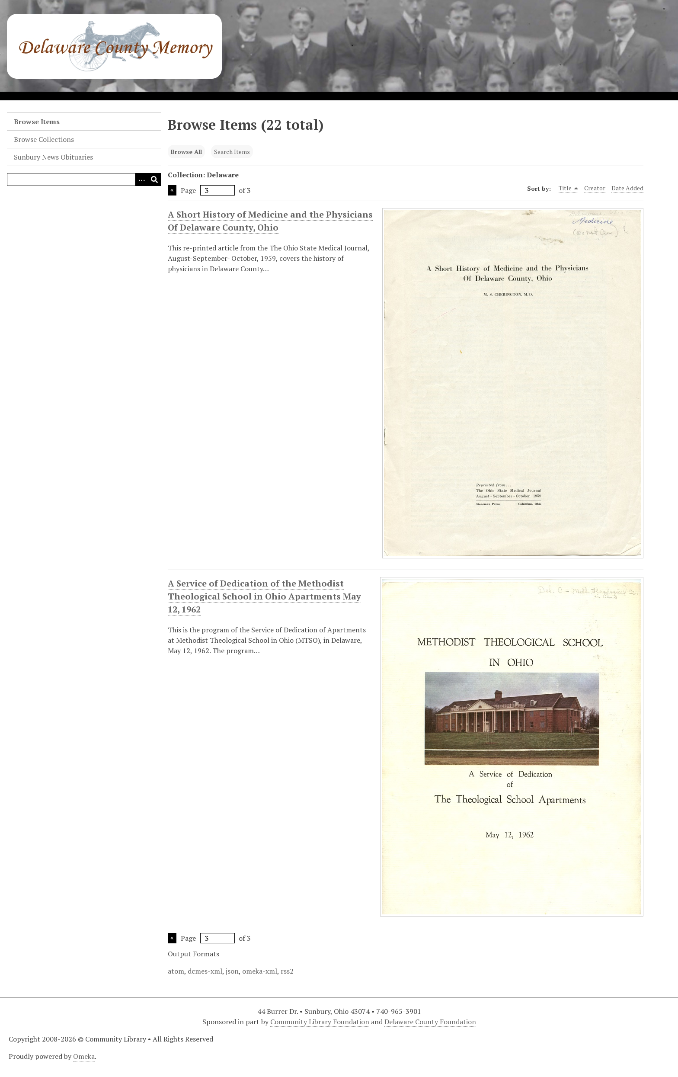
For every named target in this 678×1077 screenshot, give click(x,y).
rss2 (287, 971)
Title (569, 188)
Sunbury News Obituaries (53, 157)
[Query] (84, 179)
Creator (594, 188)
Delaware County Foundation (430, 1021)
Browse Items (37, 121)
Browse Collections (44, 139)
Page (208, 190)
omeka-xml (259, 971)
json (232, 971)
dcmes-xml (205, 971)
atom (176, 971)
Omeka (84, 1056)
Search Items (232, 151)
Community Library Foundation (319, 1021)
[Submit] (154, 179)
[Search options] (141, 179)
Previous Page (172, 190)
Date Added (627, 188)
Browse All (186, 151)
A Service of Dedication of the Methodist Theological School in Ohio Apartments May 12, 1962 (264, 596)
